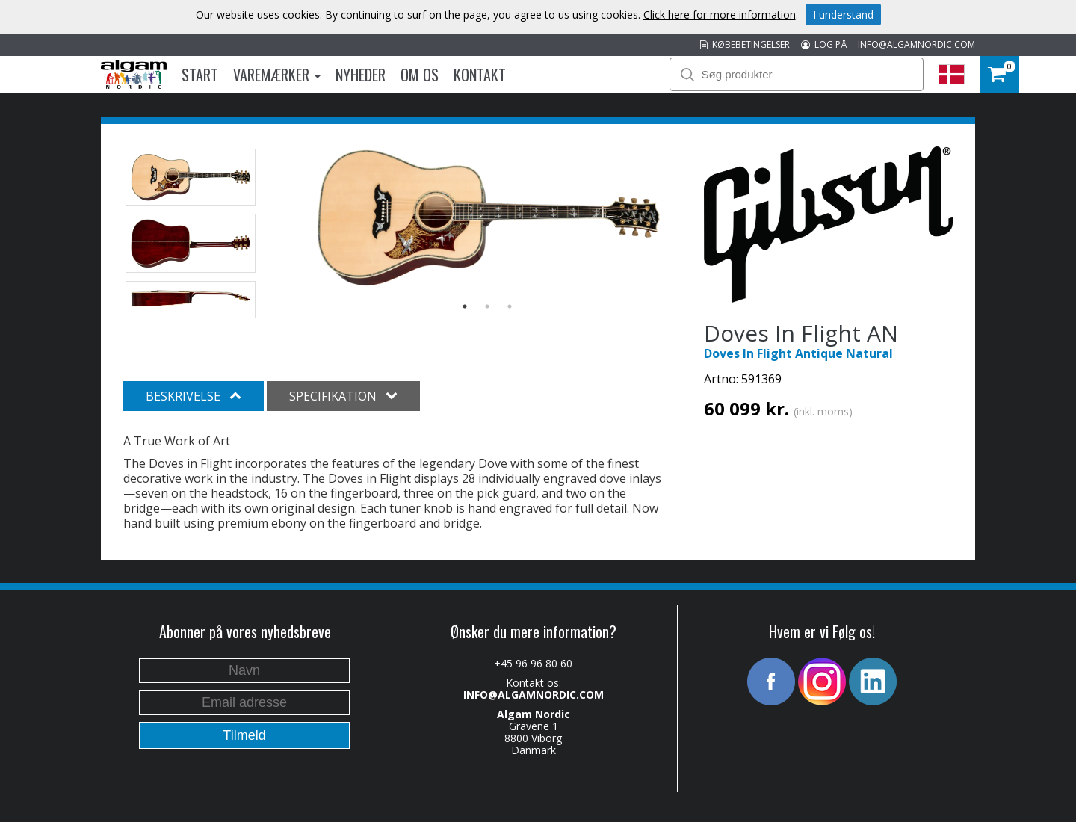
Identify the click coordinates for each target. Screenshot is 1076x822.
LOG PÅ (824, 44)
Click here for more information (719, 14)
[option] (487, 217)
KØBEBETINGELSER (745, 44)
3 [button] (509, 306)
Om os (420, 75)
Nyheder (361, 75)
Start (200, 75)
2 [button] (487, 306)
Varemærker (277, 75)
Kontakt (480, 75)
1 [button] (464, 306)
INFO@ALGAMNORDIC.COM (916, 44)
